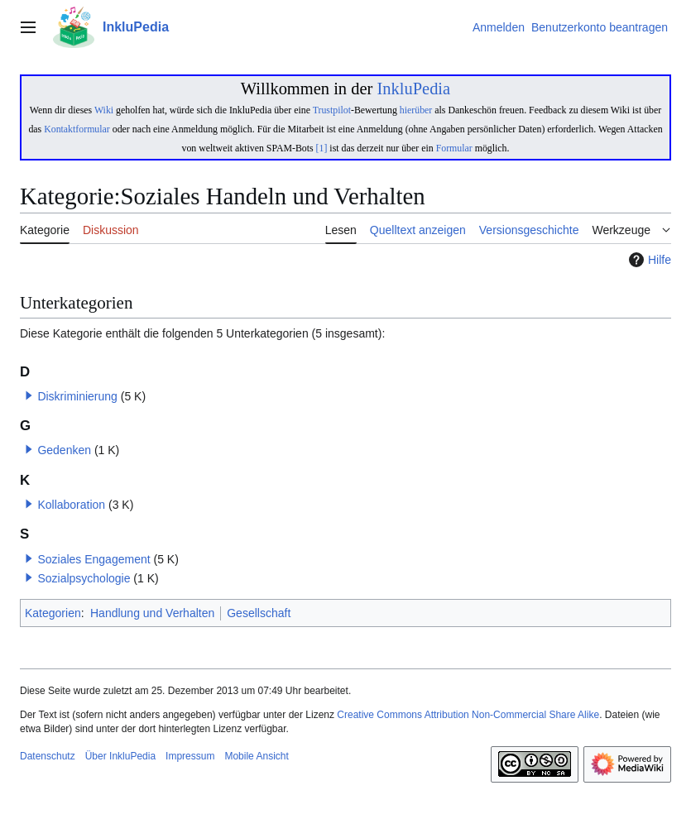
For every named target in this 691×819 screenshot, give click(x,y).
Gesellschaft (258, 613)
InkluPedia (413, 88)
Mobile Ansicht (256, 756)
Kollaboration (71, 504)
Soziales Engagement (93, 559)
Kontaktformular (77, 129)
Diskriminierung (77, 396)
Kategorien (53, 613)
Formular (454, 148)
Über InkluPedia (120, 756)
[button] (29, 395)
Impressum (190, 756)
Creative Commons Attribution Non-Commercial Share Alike (468, 715)
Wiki (103, 110)
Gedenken (64, 450)
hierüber (416, 110)
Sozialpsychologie (83, 578)
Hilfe (648, 259)
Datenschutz (47, 756)
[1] (322, 148)
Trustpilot (332, 110)
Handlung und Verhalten (152, 613)
